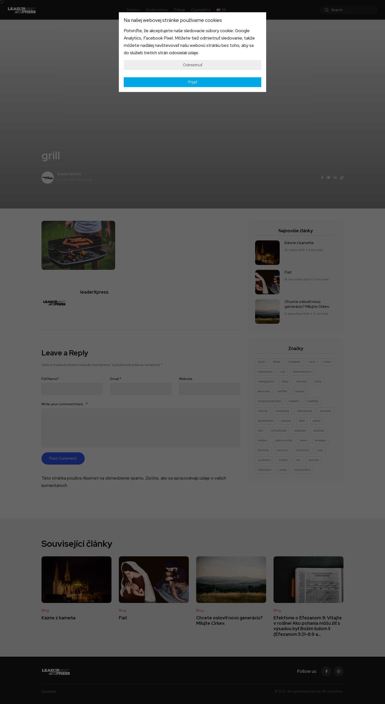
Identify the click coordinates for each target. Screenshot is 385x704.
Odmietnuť (192, 64)
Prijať (192, 82)
